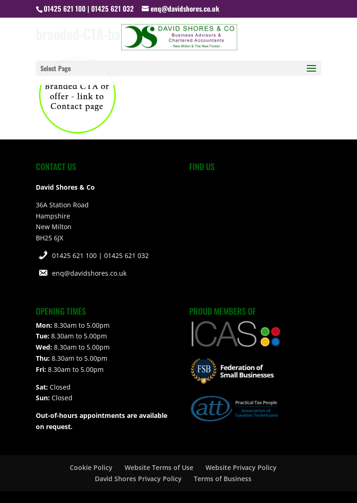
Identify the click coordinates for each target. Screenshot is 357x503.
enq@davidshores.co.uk (89, 273)
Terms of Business (222, 478)
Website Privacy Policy (241, 467)
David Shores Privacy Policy (138, 478)
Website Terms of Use (159, 467)
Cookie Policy (91, 467)
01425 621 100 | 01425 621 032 (100, 255)
